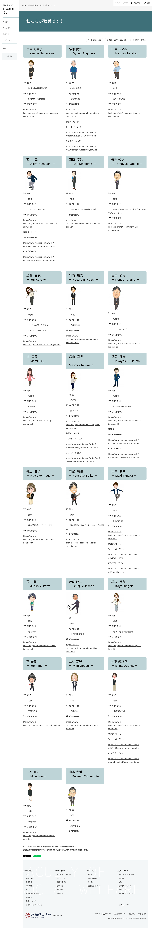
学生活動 (60, 890)
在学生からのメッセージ (126, 886)
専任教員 (29, 897)
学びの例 (60, 886)
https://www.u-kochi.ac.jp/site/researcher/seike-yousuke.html (81, 542)
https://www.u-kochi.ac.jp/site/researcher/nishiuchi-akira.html (40, 223)
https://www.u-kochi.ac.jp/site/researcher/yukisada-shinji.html (83, 648)
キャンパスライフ (93, 874)
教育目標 (29, 882)
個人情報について (120, 914)
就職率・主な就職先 (32, 893)
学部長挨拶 (29, 878)
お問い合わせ (142, 914)
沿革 (27, 874)
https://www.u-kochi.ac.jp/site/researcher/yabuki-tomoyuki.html (124, 226)
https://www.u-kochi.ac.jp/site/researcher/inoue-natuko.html (38, 539)
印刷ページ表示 (140, 40)
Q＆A (120, 882)
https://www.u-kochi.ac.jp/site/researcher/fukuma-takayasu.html (124, 420)
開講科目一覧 (61, 882)
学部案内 (6, 22)
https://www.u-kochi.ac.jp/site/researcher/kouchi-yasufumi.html (82, 339)
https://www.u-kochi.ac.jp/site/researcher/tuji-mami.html (37, 420)
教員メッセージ (31, 901)
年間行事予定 (92, 878)
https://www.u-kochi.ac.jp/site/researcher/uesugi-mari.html (82, 725)
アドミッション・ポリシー (126, 874)
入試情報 (122, 878)
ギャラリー (91, 882)
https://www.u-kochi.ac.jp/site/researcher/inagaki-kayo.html (124, 645)
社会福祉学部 (33, 5)
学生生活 (6, 34)
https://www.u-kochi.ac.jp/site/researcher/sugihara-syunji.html (83, 113)
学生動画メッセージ (94, 886)
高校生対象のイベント (126, 893)
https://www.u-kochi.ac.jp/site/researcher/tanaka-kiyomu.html (124, 113)
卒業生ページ (7, 48)
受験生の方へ (7, 40)
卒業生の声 (122, 890)
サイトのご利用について (103, 914)
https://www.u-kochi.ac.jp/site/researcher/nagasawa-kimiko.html (41, 113)
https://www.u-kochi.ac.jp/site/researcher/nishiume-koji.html (83, 223)
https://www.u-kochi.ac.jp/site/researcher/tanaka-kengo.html (124, 343)
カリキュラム (61, 878)
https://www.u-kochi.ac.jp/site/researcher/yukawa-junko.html (39, 645)
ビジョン (28, 890)
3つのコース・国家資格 (64, 874)
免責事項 (132, 914)
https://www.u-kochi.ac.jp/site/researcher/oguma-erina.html (124, 725)
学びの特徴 (7, 28)
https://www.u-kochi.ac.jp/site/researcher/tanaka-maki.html (124, 535)
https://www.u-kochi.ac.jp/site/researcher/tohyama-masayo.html (83, 424)
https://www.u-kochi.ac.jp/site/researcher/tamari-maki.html (39, 835)
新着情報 (9, 56)
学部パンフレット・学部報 (34, 905)
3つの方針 (29, 886)
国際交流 (60, 893)
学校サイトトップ (43, 915)
